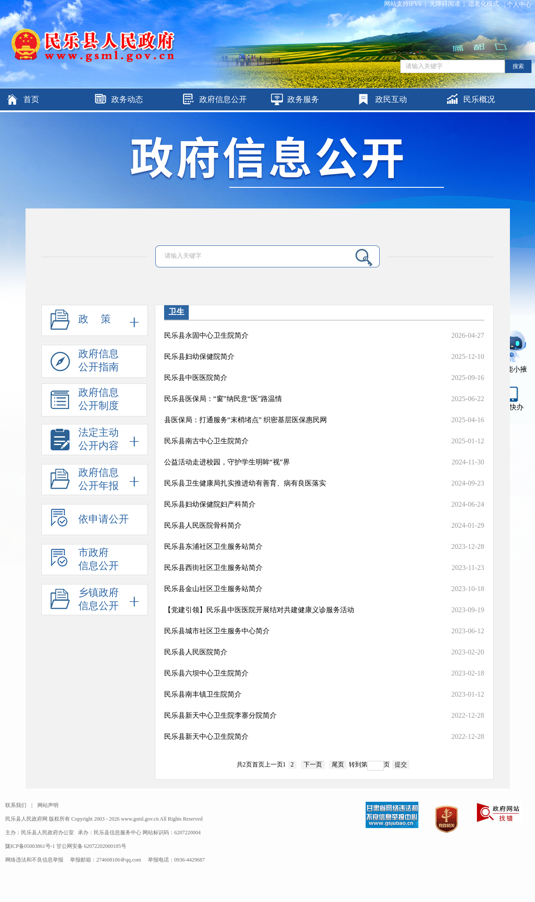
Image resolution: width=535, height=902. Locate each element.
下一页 (313, 764)
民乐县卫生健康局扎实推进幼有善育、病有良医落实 (245, 483)
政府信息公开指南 (85, 363)
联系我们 (15, 805)
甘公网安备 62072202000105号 (91, 846)
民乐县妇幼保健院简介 (199, 356)
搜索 (518, 66)
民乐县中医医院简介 (195, 377)
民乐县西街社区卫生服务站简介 (213, 567)
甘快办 (513, 407)
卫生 (176, 311)
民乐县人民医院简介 (195, 652)
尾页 (338, 764)
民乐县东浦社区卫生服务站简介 (213, 546)
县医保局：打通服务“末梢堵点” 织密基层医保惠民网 (245, 420)
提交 (401, 764)
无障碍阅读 (444, 3)
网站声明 (48, 805)
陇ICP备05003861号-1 (30, 846)
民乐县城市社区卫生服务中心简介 (217, 631)
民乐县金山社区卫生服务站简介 (213, 588)
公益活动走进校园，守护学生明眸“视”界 (227, 462)
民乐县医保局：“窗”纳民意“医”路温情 (223, 398)
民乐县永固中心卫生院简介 (206, 335)
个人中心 (519, 4)
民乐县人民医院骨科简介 (203, 525)
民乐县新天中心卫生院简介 (206, 736)
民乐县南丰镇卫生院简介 (203, 694)
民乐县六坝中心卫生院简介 (206, 673)
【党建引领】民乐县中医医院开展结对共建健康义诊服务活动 (259, 610)
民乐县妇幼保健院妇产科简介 (210, 504)
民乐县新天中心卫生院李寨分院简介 (220, 715)
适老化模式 (483, 3)
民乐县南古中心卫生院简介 (206, 441)
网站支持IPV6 (403, 3)
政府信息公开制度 (85, 401)
